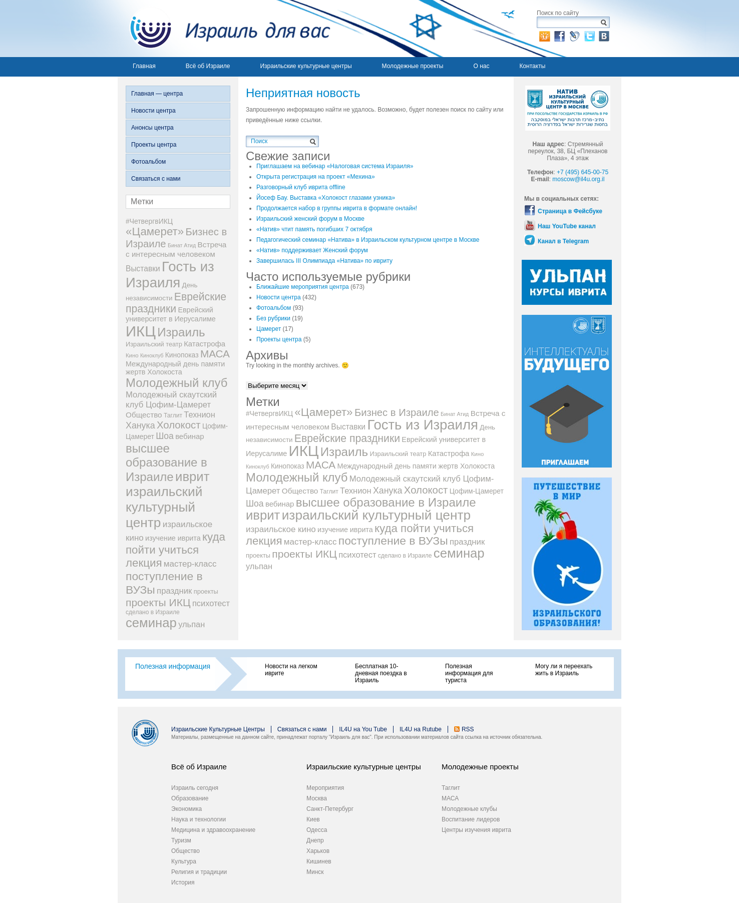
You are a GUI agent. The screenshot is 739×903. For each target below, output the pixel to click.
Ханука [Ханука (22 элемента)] (140, 425)
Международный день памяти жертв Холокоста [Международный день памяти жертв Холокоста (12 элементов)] (175, 368)
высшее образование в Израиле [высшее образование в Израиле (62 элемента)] (166, 462)
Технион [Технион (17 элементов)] (199, 414)
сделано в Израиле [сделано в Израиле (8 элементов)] (153, 612)
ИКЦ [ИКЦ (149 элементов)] (141, 331)
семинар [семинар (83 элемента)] (151, 623)
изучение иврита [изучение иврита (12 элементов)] (173, 538)
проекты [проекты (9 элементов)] (206, 591)
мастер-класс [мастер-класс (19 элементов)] (190, 564)
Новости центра (153, 110)
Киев (313, 819)
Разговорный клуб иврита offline (300, 187)
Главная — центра (157, 93)
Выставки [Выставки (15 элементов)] (143, 268)
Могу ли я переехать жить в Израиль (563, 670)
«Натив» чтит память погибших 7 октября (314, 229)
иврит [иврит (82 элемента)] (192, 477)
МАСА (450, 798)
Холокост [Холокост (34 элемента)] (179, 424)
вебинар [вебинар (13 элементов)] (189, 436)
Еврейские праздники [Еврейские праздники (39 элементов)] (176, 302)
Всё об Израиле (208, 66)
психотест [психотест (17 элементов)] (211, 603)
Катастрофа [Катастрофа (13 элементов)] (204, 344)
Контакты (532, 66)
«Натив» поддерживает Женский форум (312, 250)
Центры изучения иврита (476, 829)
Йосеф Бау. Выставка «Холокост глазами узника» (325, 197)
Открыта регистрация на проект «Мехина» (315, 176)
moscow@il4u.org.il (578, 179)
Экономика (186, 808)
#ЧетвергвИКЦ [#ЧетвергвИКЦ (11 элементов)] (149, 221)
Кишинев (318, 861)
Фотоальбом (148, 161)
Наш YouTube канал (567, 226)
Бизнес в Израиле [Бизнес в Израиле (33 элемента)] (396, 412)
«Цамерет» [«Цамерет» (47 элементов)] (155, 231)
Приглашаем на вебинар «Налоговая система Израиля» (334, 166)
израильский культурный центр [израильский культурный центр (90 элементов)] (164, 507)
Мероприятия (325, 787)
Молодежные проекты (413, 66)
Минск (315, 871)
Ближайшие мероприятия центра (302, 286)
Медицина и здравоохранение (213, 829)
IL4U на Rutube (421, 729)
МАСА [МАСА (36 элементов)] (215, 353)
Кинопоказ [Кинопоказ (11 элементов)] (182, 355)
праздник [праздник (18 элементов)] (174, 591)
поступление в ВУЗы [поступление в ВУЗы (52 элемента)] (393, 540)
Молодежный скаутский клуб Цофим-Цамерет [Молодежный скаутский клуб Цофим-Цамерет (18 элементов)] (171, 399)
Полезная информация (172, 666)
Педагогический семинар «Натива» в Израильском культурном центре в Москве (367, 239)
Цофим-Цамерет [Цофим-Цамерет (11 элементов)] (477, 491)
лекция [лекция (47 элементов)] (144, 563)
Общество (185, 850)
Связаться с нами (155, 178)
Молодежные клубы (469, 808)
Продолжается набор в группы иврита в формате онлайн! (336, 208)
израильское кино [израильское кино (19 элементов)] (281, 529)
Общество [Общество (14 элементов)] (144, 414)
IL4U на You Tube (363, 729)
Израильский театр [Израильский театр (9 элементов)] (154, 344)
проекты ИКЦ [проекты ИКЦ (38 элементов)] (158, 602)
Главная (144, 66)
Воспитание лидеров (471, 819)
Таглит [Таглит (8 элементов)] (173, 415)
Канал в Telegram (563, 241)
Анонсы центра (152, 127)
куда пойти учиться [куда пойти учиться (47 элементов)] (175, 543)
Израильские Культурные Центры (218, 729)
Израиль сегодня (194, 787)
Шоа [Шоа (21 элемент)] (165, 436)
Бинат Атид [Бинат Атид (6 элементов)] (182, 245)
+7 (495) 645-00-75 (582, 172)
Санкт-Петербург (329, 808)
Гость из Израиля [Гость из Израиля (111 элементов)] (170, 274)
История (183, 882)
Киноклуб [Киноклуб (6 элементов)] (152, 355)
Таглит (451, 787)
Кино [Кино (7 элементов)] (132, 355)
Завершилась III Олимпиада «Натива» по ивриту (324, 260)
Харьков (317, 850)
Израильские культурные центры (305, 66)
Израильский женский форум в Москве (310, 218)
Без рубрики (273, 318)
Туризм (181, 840)
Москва (316, 798)
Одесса (316, 829)
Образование (189, 798)
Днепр (315, 840)
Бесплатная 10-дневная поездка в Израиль (381, 673)
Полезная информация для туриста (469, 673)
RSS (468, 729)
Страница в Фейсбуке (570, 211)
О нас (481, 66)
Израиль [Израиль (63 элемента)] (181, 332)
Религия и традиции (199, 871)
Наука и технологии (198, 819)
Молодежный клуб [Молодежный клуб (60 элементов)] (176, 382)
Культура (183, 861)
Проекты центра (153, 144)
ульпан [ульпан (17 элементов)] (191, 624)
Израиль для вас (224, 28)
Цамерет (268, 328)
